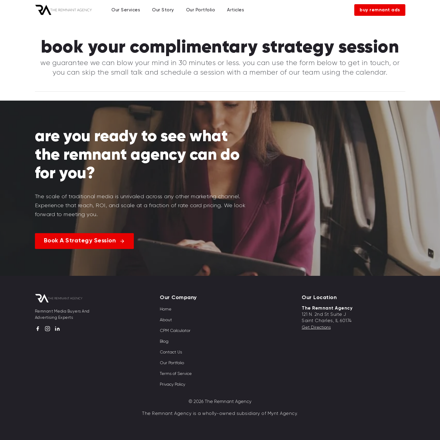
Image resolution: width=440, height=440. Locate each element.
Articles (235, 10)
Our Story (163, 10)
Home (165, 309)
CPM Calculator (175, 330)
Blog (164, 341)
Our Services (125, 10)
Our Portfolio (200, 10)
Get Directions (316, 327)
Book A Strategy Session (80, 241)
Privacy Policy (172, 384)
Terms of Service (176, 373)
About (166, 319)
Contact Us (171, 352)
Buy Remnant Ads (380, 10)
